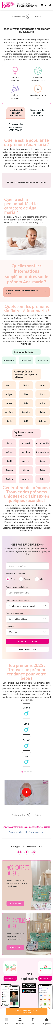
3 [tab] (28, 792)
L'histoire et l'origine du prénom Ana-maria (22, 312)
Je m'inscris (15, 923)
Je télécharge (10, 998)
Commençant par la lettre (17, 607)
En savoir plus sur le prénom (16, 127)
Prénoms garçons (35, 852)
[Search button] (50, 5)
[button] (6, 1020)
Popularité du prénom (16, 112)
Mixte (42, 599)
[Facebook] (26, 872)
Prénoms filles (16, 852)
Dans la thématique (14, 633)
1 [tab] (22, 792)
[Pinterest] (34, 872)
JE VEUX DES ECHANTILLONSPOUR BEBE (26, 1011)
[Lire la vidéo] (26, 812)
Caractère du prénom (37, 112)
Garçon (27, 599)
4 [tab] (31, 792)
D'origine (10, 646)
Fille (13, 599)
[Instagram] (19, 872)
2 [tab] (25, 792)
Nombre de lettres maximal (17, 620)
